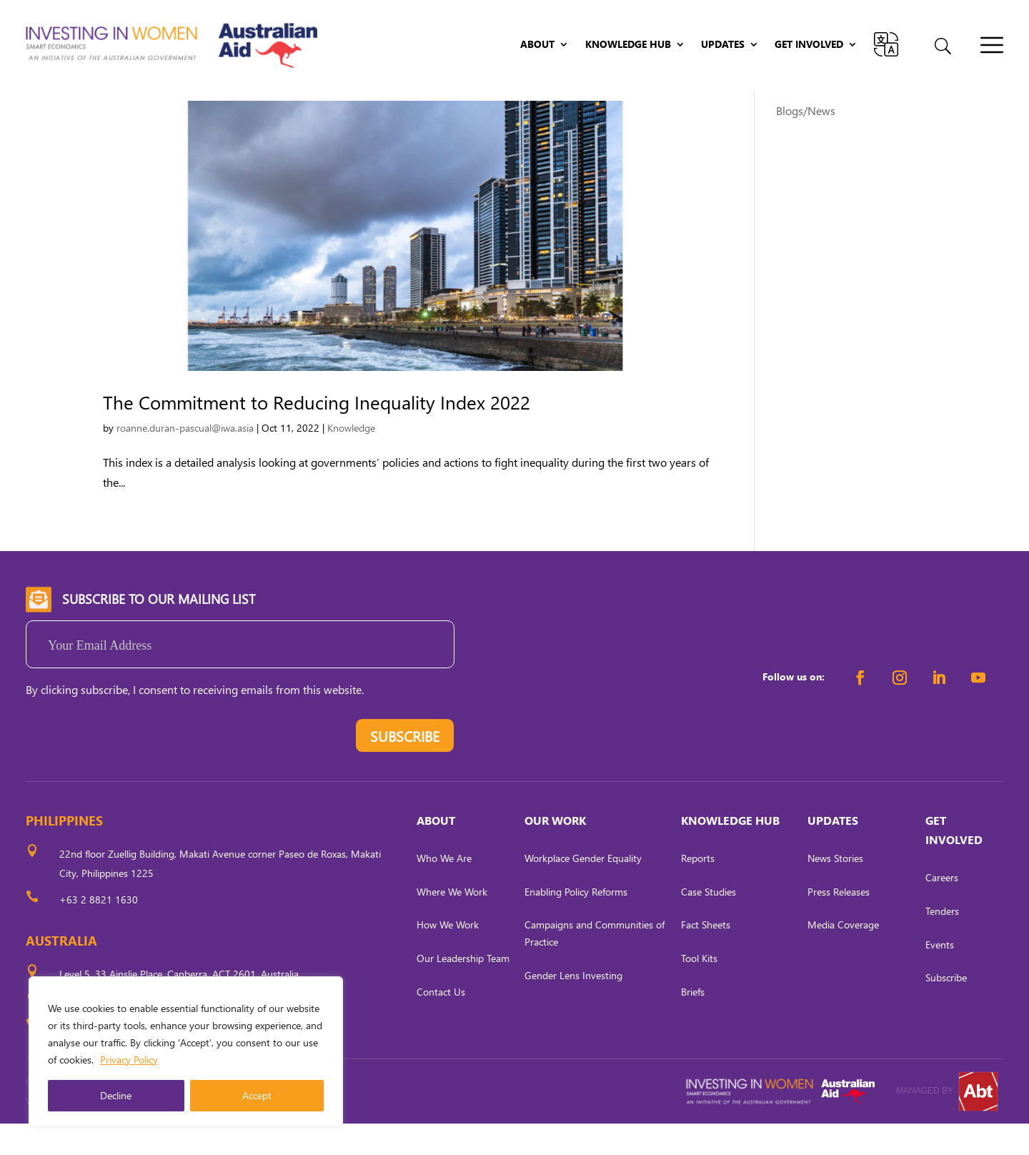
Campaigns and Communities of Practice (595, 964)
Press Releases (838, 922)
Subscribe (946, 1009)
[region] (186, 1051)
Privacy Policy (129, 1059)
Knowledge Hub (628, 45)
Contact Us (441, 1023)
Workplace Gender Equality (583, 889)
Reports (698, 889)
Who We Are (444, 889)
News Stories (835, 889)
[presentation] (134, 770)
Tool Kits (699, 989)
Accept (257, 1095)
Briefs (693, 1023)
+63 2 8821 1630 (98, 931)
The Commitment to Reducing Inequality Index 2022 (316, 433)
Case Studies (708, 922)
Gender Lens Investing (573, 1006)
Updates (723, 45)
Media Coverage (843, 956)
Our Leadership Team (463, 989)
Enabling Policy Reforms (576, 922)
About (537, 45)
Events (939, 975)
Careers (941, 909)
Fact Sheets (705, 956)
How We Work (448, 956)
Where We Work (452, 922)
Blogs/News (805, 141)
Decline (115, 1095)
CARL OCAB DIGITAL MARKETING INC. (158, 1132)
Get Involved (809, 45)
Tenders (942, 942)
